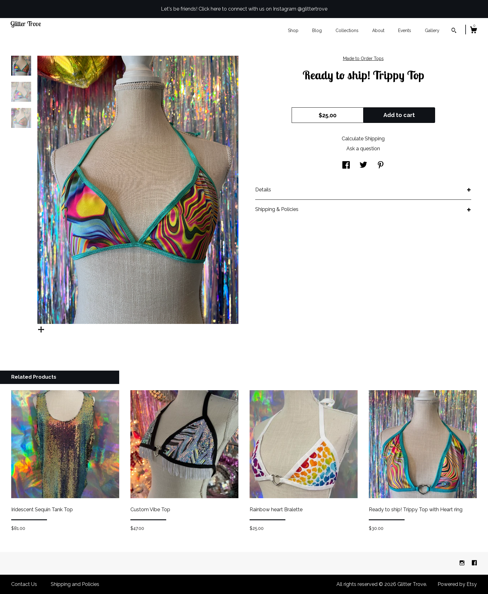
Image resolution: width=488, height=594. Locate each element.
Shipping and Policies (75, 584)
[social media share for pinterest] (380, 166)
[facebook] (474, 563)
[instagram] (463, 563)
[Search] (454, 31)
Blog (317, 30)
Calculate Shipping (363, 139)
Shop (293, 30)
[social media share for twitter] (363, 166)
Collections (347, 30)
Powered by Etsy (457, 584)
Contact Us (24, 584)
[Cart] (473, 30)
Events (404, 30)
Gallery (432, 30)
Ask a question (363, 149)
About (378, 30)
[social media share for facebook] (346, 166)
